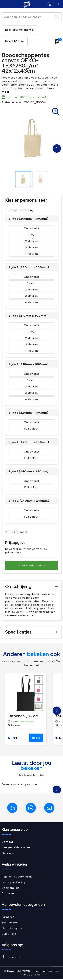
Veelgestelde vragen (16, 847)
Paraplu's (8, 917)
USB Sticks (9, 934)
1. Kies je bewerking (19, 210)
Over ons (8, 853)
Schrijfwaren (10, 922)
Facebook (11, 957)
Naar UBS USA (14, 41)
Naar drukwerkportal (19, 30)
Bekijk (36, 738)
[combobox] (27, 17)
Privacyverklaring (13, 882)
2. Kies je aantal (16, 532)
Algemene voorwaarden (18, 876)
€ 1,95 (12, 738)
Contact (7, 842)
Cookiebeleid (11, 888)
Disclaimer (9, 893)
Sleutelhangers (12, 928)
